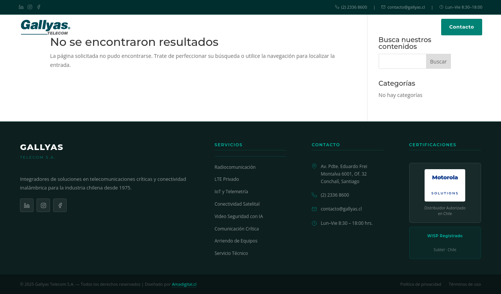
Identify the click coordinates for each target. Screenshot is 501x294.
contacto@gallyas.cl (403, 7)
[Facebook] (38, 7)
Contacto (461, 27)
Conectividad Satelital (237, 204)
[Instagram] (29, 7)
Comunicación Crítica (237, 229)
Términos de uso (465, 284)
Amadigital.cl (184, 284)
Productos (246, 27)
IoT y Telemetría (231, 191)
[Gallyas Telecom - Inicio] (46, 27)
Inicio (174, 27)
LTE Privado (227, 179)
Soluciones (205, 27)
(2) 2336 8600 (351, 7)
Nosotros (335, 27)
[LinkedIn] (21, 7)
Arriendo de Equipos (236, 241)
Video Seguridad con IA (239, 216)
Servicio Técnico (293, 27)
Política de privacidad (420, 284)
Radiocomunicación (235, 167)
